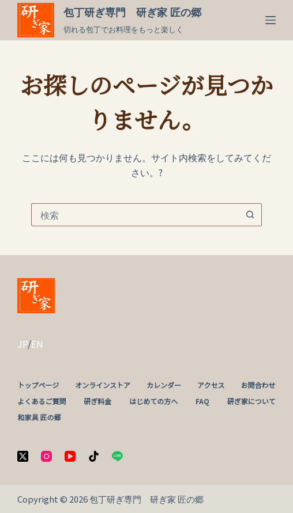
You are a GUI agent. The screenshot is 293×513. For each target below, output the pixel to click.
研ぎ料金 (97, 401)
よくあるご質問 (41, 401)
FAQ (202, 401)
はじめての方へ (153, 401)
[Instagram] (46, 456)
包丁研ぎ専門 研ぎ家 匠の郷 (132, 12)
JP (22, 344)
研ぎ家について (251, 401)
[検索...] (135, 214)
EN (37, 344)
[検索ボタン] (250, 214)
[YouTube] (70, 456)
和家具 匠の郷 (39, 417)
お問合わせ (258, 385)
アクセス (210, 385)
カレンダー (163, 385)
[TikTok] (93, 456)
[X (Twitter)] (22, 456)
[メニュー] (270, 20)
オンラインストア (102, 385)
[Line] (117, 456)
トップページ (38, 385)
